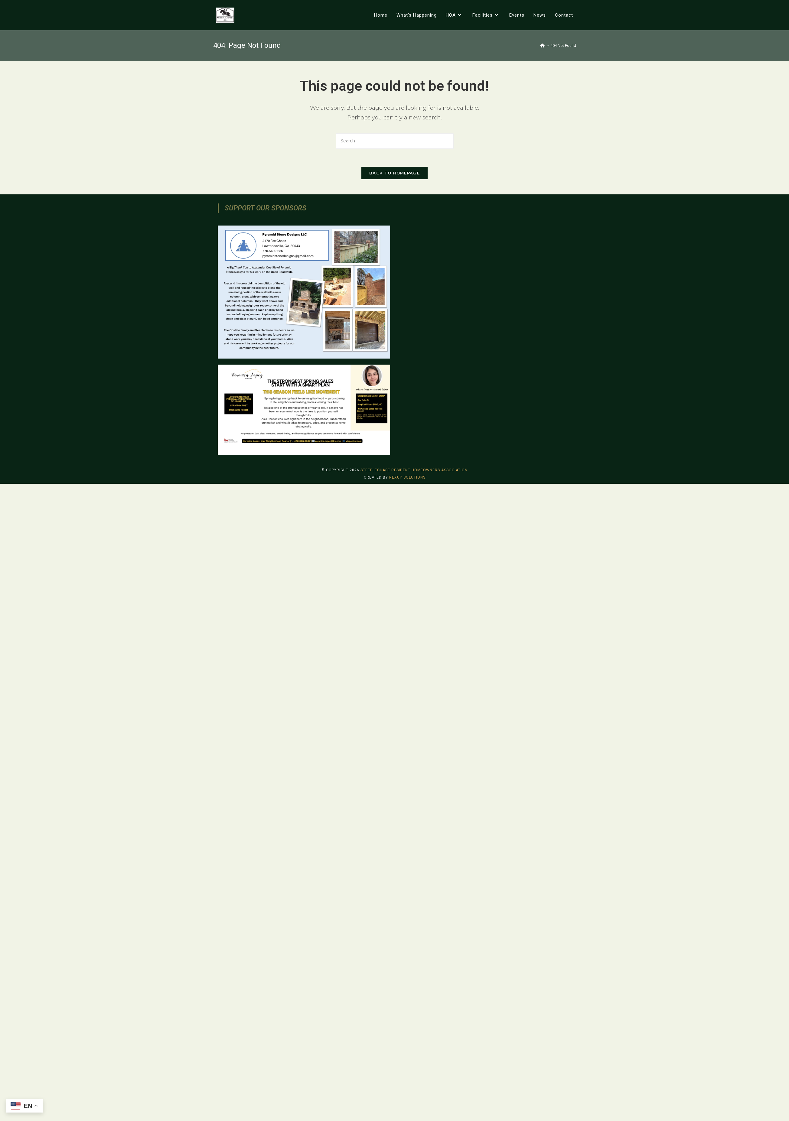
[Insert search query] (395, 141)
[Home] (542, 45)
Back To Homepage (394, 173)
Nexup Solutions (407, 1115)
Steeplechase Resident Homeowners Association (414, 1107)
